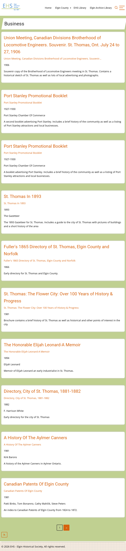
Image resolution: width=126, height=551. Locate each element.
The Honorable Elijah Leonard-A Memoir (27, 351)
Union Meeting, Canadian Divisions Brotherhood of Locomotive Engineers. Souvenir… (52, 58)
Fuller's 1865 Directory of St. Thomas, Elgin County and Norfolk (39, 260)
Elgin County (62, 7)
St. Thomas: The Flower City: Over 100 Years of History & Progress (41, 307)
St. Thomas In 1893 (14, 203)
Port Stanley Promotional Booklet (23, 102)
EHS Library (80, 7)
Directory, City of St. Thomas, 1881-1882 (26, 398)
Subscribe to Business (63, 534)
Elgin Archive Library (101, 7)
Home (48, 7)
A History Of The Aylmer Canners (22, 444)
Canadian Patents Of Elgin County (23, 490)
